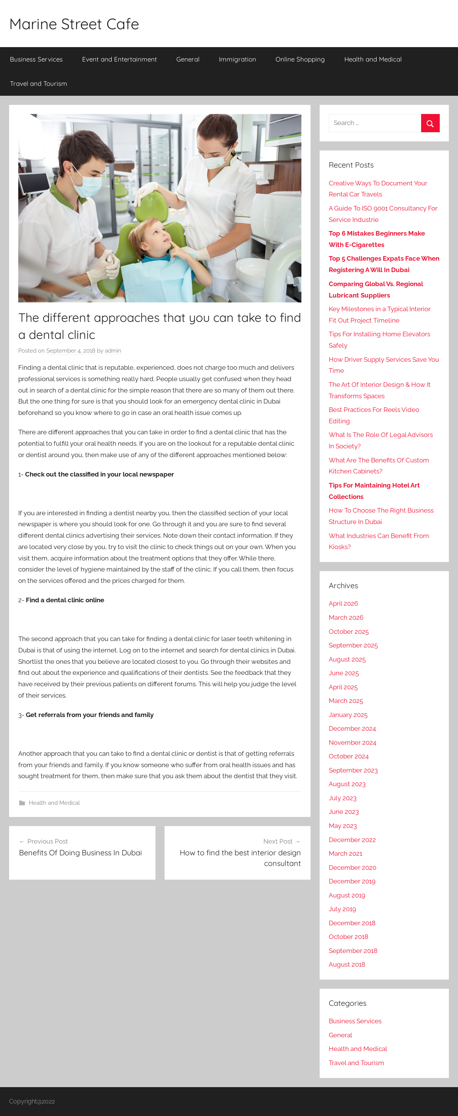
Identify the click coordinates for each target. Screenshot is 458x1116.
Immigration (237, 59)
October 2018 (348, 936)
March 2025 (346, 700)
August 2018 (347, 964)
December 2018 (352, 923)
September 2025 (353, 645)
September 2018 (353, 951)
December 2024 (352, 728)
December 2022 (352, 840)
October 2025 (349, 631)
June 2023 (344, 811)
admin (113, 350)
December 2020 (352, 867)
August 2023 (347, 784)
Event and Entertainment (119, 59)
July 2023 (343, 798)
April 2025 (343, 687)
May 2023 (343, 825)
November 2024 (352, 742)
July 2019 (342, 909)
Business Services (36, 59)
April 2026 (343, 603)
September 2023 (353, 770)
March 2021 (345, 853)
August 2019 (347, 895)
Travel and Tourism (38, 83)
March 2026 (346, 617)
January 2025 (348, 715)
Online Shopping (300, 59)
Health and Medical (373, 59)
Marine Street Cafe (74, 23)
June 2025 (344, 673)
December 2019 (352, 881)
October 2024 (349, 756)
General (188, 59)
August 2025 (347, 659)
